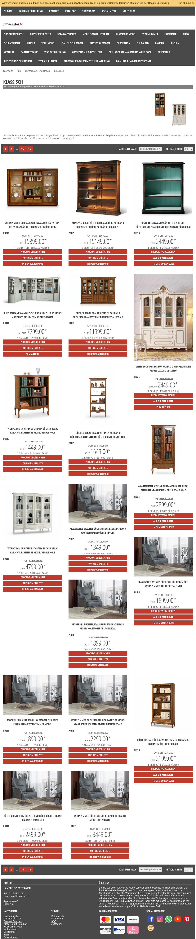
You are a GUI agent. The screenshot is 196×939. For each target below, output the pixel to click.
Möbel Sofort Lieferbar (15, 924)
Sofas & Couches (13, 921)
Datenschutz (57, 916)
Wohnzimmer (10, 929)
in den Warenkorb (32, 263)
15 (22, 149)
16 (29, 149)
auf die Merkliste (33, 257)
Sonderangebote (12, 916)
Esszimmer (9, 932)
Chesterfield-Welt (12, 918)
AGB (53, 921)
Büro (6, 934)
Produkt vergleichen (32, 252)
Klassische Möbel (13, 926)
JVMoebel (56, 924)
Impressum (57, 918)
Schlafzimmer (11, 937)
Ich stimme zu (186, 3)
